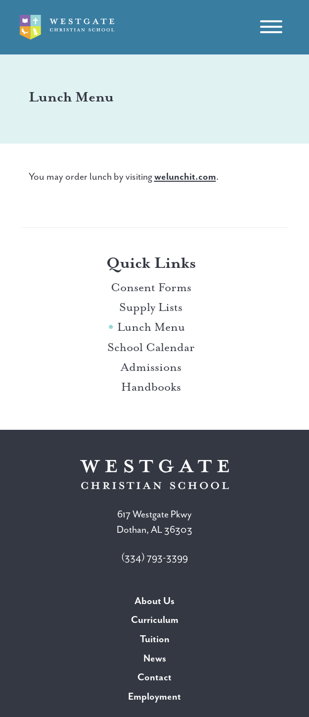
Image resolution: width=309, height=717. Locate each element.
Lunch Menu (151, 326)
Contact (154, 677)
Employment (154, 696)
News (154, 658)
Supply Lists (150, 307)
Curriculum (154, 620)
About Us (154, 601)
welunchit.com (185, 176)
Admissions (151, 366)
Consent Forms (151, 287)
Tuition (155, 639)
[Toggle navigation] (271, 27)
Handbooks (151, 386)
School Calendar (151, 347)
